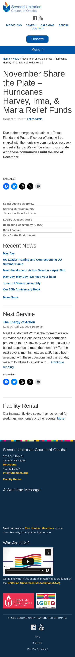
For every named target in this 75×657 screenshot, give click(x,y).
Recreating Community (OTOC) (23, 224)
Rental (64, 25)
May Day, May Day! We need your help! (29, 276)
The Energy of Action (19, 322)
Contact (38, 28)
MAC (37, 637)
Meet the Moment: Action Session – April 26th (34, 270)
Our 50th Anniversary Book (21, 289)
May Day (9, 253)
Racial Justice (12, 230)
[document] (37, 245)
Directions (14, 25)
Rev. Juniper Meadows (39, 528)
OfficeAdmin (34, 119)
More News (10, 297)
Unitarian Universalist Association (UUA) (34, 582)
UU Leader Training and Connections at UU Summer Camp (32, 262)
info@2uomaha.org (15, 472)
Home (6, 58)
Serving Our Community (18, 208)
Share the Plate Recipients (20, 213)
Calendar (48, 25)
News (16, 58)
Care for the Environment (19, 235)
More (60, 418)
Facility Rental (12, 479)
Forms (37, 642)
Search (31, 25)
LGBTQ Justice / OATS (17, 219)
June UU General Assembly (21, 283)
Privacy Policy (37, 649)
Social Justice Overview (18, 203)
